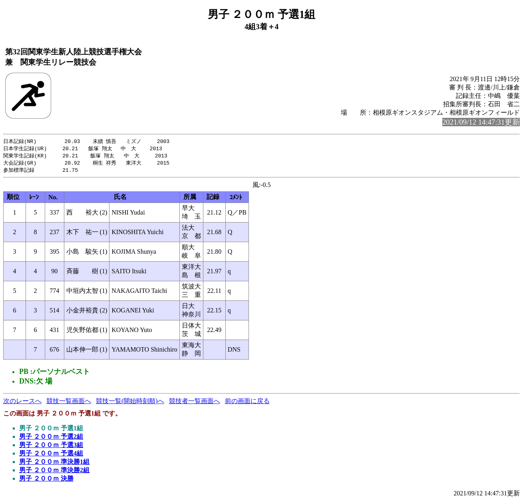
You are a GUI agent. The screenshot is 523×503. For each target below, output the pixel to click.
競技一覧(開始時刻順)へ (130, 403)
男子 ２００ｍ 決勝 (46, 480)
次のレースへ (22, 403)
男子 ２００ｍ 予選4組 (51, 455)
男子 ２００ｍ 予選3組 (51, 446)
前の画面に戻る (247, 403)
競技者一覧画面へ (194, 403)
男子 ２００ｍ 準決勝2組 (54, 472)
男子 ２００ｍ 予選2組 (51, 438)
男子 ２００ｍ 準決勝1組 (54, 463)
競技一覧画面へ (68, 403)
